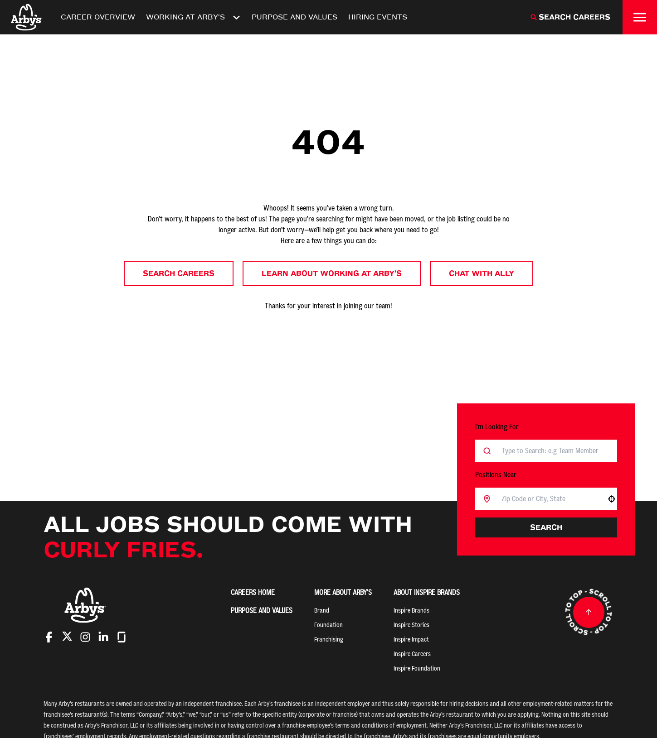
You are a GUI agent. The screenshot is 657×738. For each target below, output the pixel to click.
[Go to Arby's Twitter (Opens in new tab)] (67, 637)
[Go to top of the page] (588, 612)
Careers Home (253, 592)
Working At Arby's (193, 17)
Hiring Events (377, 17)
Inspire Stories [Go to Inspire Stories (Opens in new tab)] (411, 625)
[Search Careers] (570, 17)
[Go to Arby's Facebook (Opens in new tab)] (49, 637)
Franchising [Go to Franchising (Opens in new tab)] (328, 639)
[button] (611, 499)
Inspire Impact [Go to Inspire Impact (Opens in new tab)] (411, 639)
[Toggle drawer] (640, 17)
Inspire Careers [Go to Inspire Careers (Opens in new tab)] (412, 654)
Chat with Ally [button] (481, 273)
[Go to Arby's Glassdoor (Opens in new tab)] (121, 637)
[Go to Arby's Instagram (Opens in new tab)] (85, 637)
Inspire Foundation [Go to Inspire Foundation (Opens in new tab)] (417, 668)
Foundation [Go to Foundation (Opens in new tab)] (328, 625)
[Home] (27, 17)
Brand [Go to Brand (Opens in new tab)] (321, 610)
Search (546, 527)
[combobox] (548, 499)
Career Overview (98, 17)
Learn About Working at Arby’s (332, 273)
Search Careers (178, 273)
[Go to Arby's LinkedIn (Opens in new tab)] (103, 637)
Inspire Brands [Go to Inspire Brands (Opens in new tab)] (411, 610)
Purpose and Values (294, 17)
